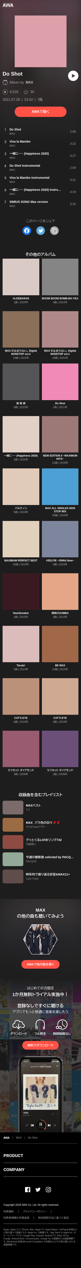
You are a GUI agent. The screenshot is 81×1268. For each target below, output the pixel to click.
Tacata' (21, 665)
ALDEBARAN (21, 298)
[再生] (73, 76)
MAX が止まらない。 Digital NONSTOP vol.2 (21, 352)
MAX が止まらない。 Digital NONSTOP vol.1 (60, 352)
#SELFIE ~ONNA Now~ (60, 560)
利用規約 (8, 1211)
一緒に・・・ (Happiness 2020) (21, 455)
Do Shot (60, 403)
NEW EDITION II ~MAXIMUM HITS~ (60, 457)
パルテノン (21, 508)
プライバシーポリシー (35, 1211)
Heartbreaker (21, 613)
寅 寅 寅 (20, 403)
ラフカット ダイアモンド (21, 770)
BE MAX (60, 665)
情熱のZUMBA (60, 613)
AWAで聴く (40, 111)
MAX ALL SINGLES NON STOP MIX (60, 510)
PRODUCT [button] (13, 1155)
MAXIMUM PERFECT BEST (20, 560)
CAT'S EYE (21, 717)
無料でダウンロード (40, 1045)
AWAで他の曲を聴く (40, 964)
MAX (29, 82)
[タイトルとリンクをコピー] (54, 230)
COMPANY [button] (13, 1169)
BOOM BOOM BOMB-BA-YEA (60, 298)
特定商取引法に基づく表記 (53, 1217)
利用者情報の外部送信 (16, 1217)
